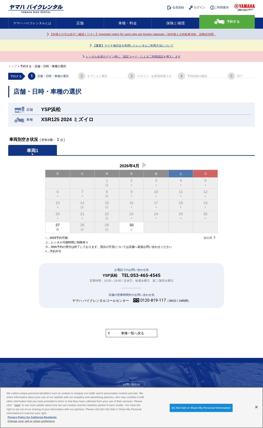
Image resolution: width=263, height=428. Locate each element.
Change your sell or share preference (31, 421)
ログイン (197, 8)
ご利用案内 (219, 8)
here (17, 405)
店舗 (80, 23)
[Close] (256, 407)
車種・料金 (127, 23)
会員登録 (175, 8)
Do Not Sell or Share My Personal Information (201, 407)
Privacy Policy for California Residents (32, 417)
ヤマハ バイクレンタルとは (32, 23)
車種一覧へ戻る (132, 333)
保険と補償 (175, 23)
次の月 (144, 165)
